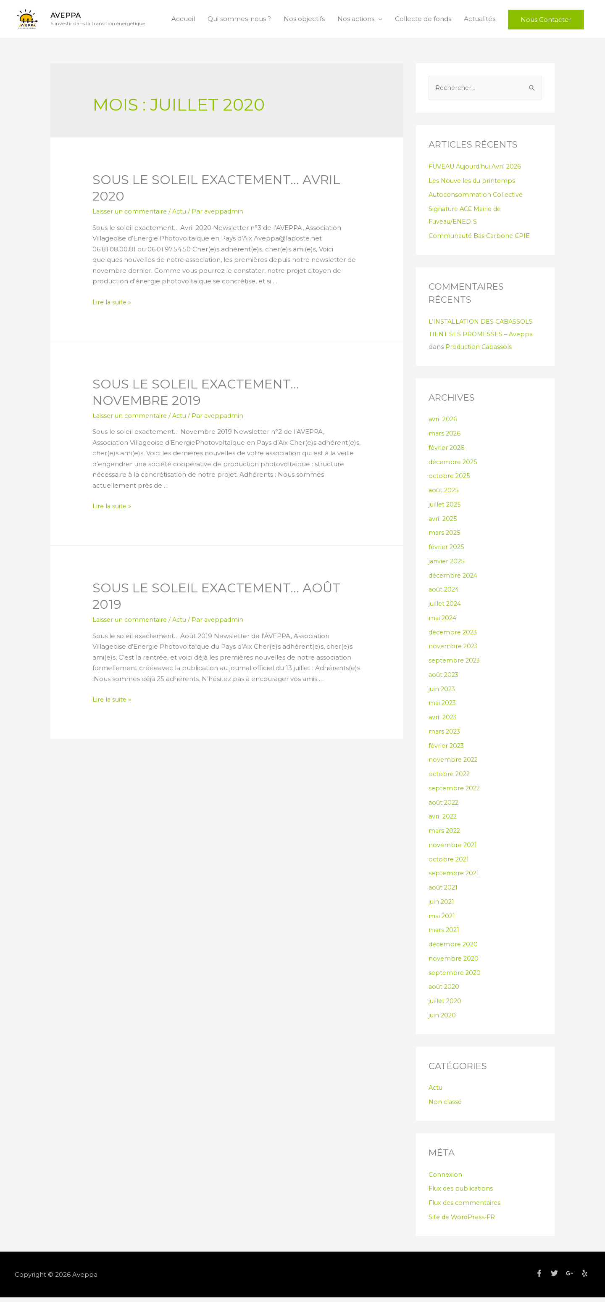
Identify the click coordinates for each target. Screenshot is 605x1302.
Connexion (446, 1179)
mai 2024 (443, 622)
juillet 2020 (446, 1005)
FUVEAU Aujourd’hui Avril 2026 (478, 171)
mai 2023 (443, 708)
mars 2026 (445, 438)
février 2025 (447, 551)
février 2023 (447, 750)
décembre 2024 (455, 580)
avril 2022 (443, 821)
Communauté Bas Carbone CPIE (481, 240)
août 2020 (445, 992)
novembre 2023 (454, 651)
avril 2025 (443, 523)
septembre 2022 (455, 793)
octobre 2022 (450, 778)
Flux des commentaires (466, 1207)
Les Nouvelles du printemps (473, 185)
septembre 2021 (455, 878)
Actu (182, 215)
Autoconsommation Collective (477, 199)
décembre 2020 (455, 949)
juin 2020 (443, 1020)
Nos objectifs (304, 21)
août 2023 (444, 679)
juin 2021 (442, 906)
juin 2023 (443, 693)
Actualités (479, 21)
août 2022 (444, 807)
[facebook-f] (542, 1277)
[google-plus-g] (572, 1277)
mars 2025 (445, 537)
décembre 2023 (454, 637)
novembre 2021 (454, 849)
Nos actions (355, 21)
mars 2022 (445, 835)
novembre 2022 (454, 765)
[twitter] (557, 1277)
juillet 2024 (446, 608)
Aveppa (68, 17)
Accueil (183, 21)
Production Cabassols (479, 351)
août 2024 (445, 594)
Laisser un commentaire (131, 215)
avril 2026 (443, 424)
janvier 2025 (447, 566)
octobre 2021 (450, 864)
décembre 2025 (454, 466)
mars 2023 (445, 736)
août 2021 (444, 892)
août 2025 (444, 495)
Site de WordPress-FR (463, 1221)
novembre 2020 (454, 963)
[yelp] (585, 1277)
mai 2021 (442, 920)
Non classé (446, 1106)
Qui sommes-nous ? (239, 21)
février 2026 (447, 452)
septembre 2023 (455, 665)
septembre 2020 (456, 977)
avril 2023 (443, 722)
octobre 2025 (450, 481)
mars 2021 (444, 935)
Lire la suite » (112, 306)
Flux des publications (462, 1193)
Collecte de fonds (423, 21)
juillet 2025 (446, 509)
